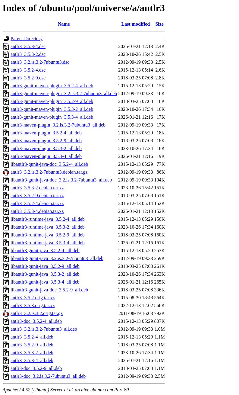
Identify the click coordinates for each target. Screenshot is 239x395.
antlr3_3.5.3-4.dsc (28, 46)
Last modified (135, 24)
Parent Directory (26, 38)
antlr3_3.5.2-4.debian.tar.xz (37, 203)
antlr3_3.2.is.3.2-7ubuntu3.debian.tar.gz (49, 172)
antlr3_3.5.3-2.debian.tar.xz (37, 187)
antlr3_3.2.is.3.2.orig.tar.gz (37, 313)
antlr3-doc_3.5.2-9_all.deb (36, 368)
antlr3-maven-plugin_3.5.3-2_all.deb (46, 148)
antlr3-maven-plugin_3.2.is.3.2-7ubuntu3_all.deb (58, 124)
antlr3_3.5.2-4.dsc (28, 69)
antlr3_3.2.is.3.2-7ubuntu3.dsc (40, 62)
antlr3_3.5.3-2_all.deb (32, 352)
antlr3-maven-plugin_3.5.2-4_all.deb (46, 132)
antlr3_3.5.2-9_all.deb (32, 344)
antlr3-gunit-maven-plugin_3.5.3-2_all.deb (52, 109)
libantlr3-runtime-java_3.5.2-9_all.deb (48, 234)
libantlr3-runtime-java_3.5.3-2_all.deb (48, 227)
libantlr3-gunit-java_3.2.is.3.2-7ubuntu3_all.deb (57, 258)
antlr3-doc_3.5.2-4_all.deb (36, 321)
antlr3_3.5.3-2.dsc (28, 54)
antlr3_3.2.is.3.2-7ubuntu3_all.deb (44, 329)
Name (64, 24)
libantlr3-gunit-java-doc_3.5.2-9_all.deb (49, 289)
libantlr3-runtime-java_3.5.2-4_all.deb (48, 219)
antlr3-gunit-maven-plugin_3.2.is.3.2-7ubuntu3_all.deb (64, 93)
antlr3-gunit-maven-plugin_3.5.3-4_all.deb (52, 117)
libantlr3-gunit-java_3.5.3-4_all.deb (45, 281)
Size (159, 24)
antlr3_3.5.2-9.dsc (28, 77)
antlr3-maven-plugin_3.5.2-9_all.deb (46, 140)
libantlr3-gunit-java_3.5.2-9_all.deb (45, 266)
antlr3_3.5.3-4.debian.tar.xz (37, 211)
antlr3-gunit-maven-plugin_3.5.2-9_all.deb (52, 101)
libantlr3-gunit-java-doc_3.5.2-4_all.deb (49, 164)
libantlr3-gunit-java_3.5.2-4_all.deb (45, 250)
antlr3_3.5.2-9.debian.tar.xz (37, 195)
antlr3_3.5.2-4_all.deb (32, 336)
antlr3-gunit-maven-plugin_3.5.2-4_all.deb (52, 85)
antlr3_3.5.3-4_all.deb (32, 360)
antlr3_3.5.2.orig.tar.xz (33, 297)
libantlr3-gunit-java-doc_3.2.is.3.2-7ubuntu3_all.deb (61, 179)
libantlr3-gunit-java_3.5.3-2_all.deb (45, 274)
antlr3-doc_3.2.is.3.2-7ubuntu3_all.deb (48, 376)
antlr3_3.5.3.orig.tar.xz (33, 305)
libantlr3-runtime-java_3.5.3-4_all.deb (48, 242)
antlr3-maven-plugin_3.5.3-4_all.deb (46, 156)
